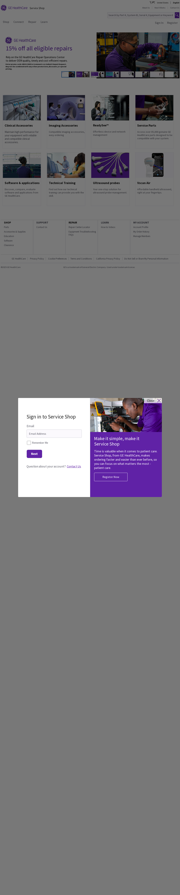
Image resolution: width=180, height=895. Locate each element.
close (150, 392)
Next (34, 445)
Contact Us (74, 457)
